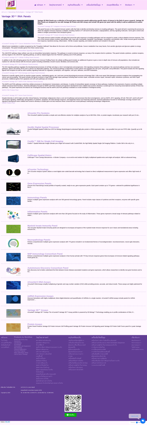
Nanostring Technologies (16, 12)
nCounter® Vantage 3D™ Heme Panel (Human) (17, 95)
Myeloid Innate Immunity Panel (42, 226)
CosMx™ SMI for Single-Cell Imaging (45, 141)
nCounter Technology (37, 169)
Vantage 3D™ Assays (37, 310)
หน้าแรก (4, 12)
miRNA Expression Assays (40, 296)
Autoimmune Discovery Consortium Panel (47, 268)
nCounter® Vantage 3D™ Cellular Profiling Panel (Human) (20, 57)
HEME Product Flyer (8, 103)
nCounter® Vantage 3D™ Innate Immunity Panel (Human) (56, 35)
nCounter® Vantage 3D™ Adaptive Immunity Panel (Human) (57, 26)
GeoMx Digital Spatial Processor (43, 127)
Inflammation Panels (37, 212)
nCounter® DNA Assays (39, 282)
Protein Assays (34, 324)
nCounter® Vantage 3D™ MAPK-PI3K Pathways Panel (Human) (22, 81)
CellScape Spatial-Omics (39, 155)
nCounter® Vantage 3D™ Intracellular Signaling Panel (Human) (22, 50)
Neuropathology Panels (38, 240)
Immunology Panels (37, 197)
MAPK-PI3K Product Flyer (10, 90)
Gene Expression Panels (39, 183)
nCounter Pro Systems (38, 113)
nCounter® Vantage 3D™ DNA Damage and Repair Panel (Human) (23, 73)
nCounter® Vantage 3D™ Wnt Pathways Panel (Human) (20, 64)
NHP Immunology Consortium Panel (44, 254)
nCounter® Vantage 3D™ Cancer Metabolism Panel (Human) (21, 43)
